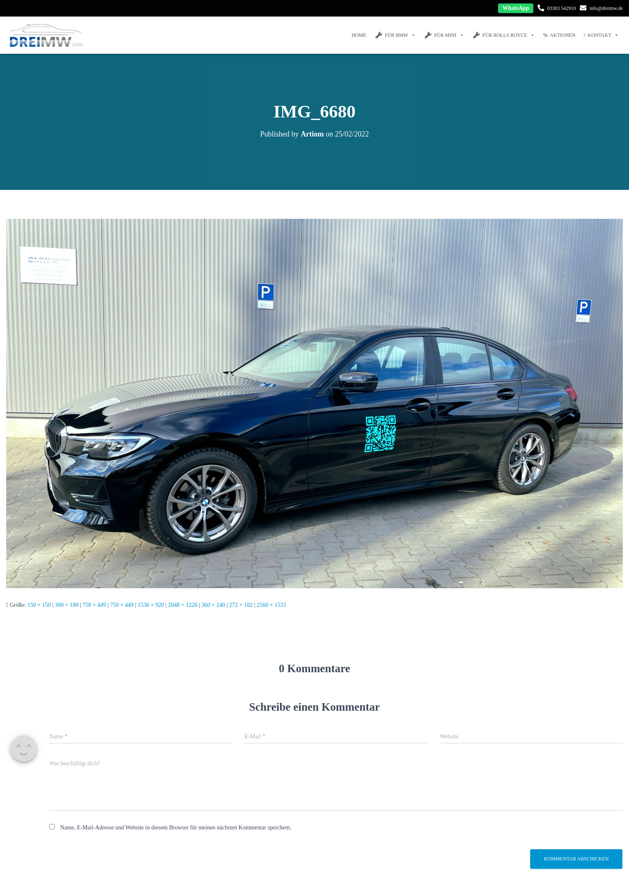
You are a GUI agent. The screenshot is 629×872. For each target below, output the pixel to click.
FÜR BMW (395, 35)
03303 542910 (561, 8)
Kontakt (601, 35)
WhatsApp (515, 8)
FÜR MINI (444, 35)
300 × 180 (67, 605)
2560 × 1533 (271, 605)
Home (359, 35)
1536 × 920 (151, 605)
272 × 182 (241, 605)
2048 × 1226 (183, 605)
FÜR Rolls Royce (503, 35)
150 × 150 (39, 605)
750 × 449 (94, 605)
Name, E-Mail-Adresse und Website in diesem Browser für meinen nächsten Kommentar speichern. (176, 827)
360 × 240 (213, 605)
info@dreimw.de (606, 8)
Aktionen (559, 35)
